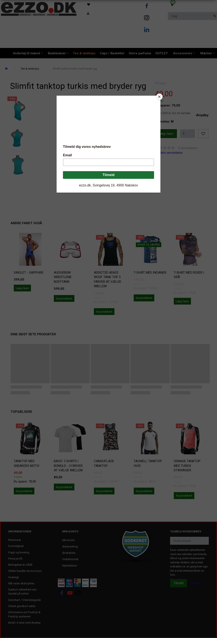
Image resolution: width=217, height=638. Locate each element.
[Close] (159, 97)
